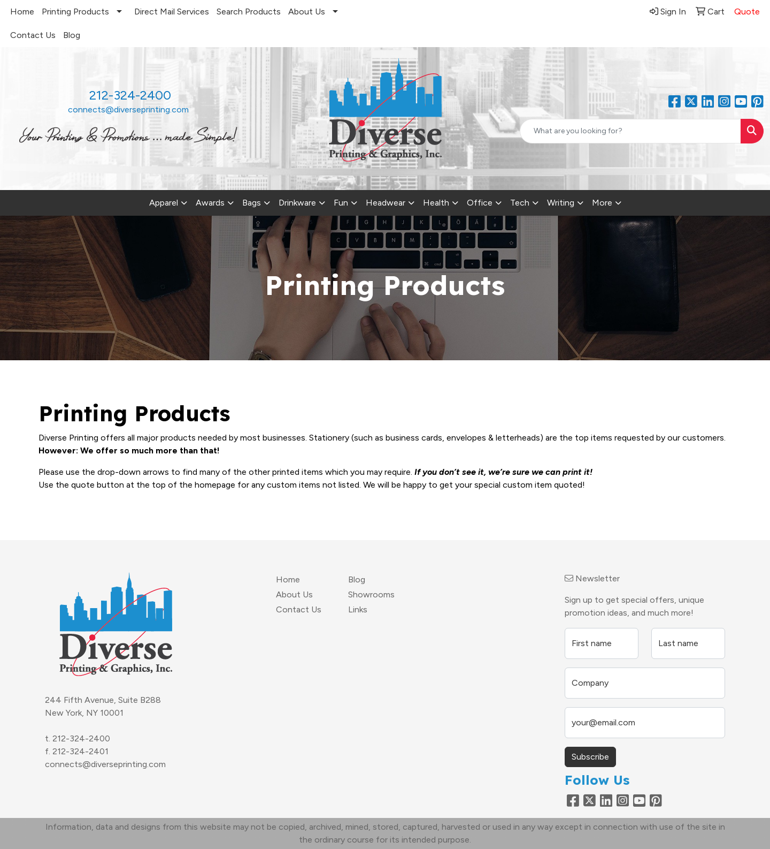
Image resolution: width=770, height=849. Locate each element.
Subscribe (590, 757)
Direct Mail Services (171, 11)
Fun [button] (341, 203)
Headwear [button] (385, 203)
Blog (71, 35)
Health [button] (436, 203)
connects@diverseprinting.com (128, 109)
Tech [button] (519, 203)
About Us (306, 11)
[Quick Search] (630, 131)
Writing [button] (560, 203)
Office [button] (479, 203)
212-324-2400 (81, 738)
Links (357, 609)
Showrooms (371, 594)
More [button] (602, 203)
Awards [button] (210, 203)
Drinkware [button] (297, 203)
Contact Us (33, 35)
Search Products (249, 11)
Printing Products (75, 11)
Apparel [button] (163, 203)
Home (22, 11)
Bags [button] (251, 203)
